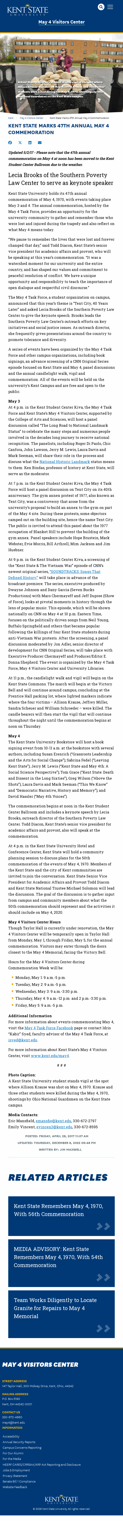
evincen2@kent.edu (54, 1126)
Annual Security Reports (19, 1441)
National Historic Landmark (65, 461)
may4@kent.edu (13, 1422)
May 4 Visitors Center (61, 21)
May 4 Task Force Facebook (49, 1027)
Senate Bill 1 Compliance (19, 1481)
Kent (10, 118)
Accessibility (11, 1436)
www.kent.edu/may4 (50, 1055)
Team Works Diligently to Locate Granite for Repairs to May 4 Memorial (55, 1308)
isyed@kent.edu (22, 1040)
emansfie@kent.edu (53, 1120)
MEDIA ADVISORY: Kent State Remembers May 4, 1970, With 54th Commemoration (58, 1257)
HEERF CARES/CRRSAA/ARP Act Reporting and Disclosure (42, 1464)
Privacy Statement (15, 1475)
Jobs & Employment (16, 1469)
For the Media (12, 1458)
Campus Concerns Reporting (22, 1447)
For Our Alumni (13, 1452)
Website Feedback (15, 1486)
